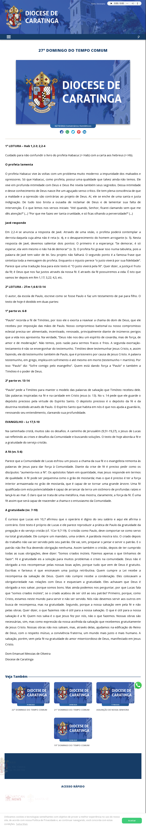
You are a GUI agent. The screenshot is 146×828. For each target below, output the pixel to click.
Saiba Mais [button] (22, 824)
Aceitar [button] (132, 820)
